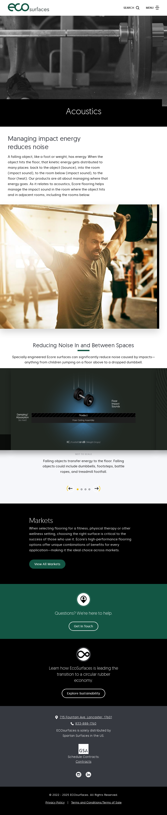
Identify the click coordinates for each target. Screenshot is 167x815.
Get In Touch (83, 626)
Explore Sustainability (83, 693)
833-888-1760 (85, 723)
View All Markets (47, 564)
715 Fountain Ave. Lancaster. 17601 (86, 717)
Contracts (83, 762)
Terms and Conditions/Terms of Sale (96, 802)
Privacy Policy (55, 802)
